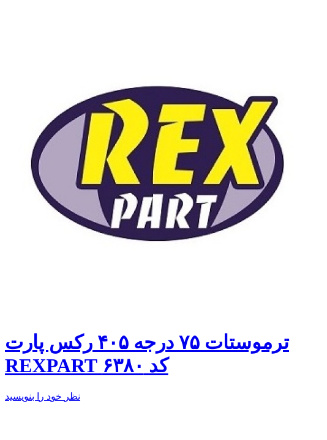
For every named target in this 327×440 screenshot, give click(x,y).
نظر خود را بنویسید (42, 396)
